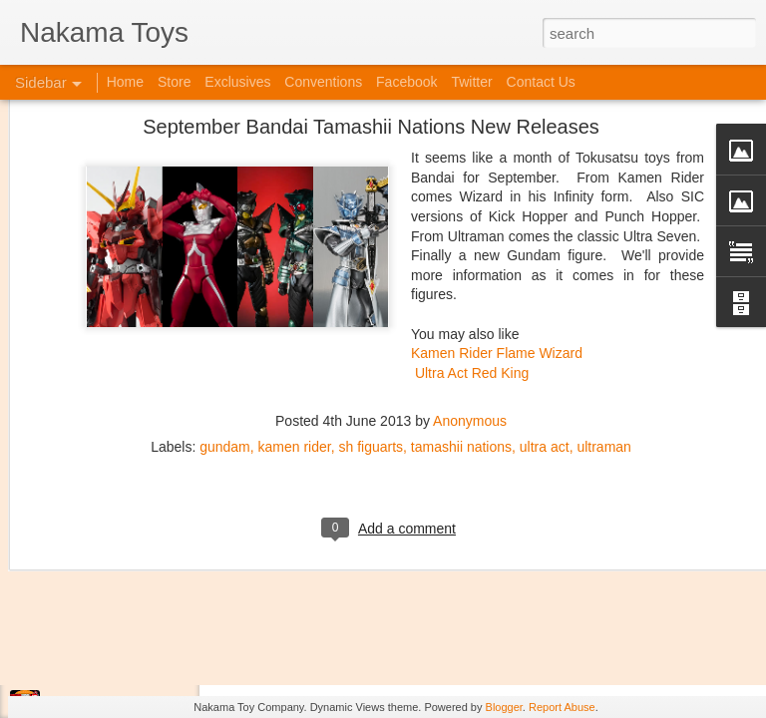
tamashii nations (461, 304)
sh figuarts (370, 304)
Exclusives (237, 82)
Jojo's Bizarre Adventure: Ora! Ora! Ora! (154, 660)
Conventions (323, 82)
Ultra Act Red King (472, 229)
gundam (224, 304)
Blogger (504, 707)
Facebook (406, 82)
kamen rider (294, 304)
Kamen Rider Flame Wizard (496, 210)
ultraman (603, 304)
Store (174, 82)
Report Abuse (562, 707)
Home (125, 82)
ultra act (545, 304)
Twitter (471, 82)
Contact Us (541, 82)
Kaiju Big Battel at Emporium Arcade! (147, 615)
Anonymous (470, 278)
